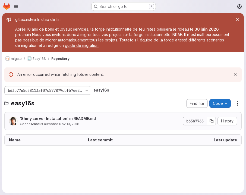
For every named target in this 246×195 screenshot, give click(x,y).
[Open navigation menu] (16, 6)
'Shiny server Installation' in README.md (58, 118)
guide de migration (82, 45)
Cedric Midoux (31, 124)
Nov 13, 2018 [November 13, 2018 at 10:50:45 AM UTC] (69, 124)
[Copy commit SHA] (211, 121)
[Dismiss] (235, 74)
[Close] (237, 19)
